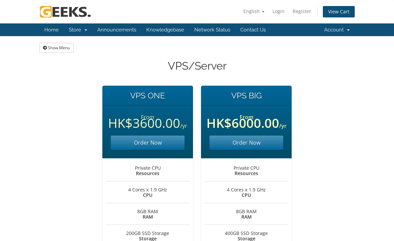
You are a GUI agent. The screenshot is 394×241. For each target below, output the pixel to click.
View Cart (338, 11)
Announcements (116, 30)
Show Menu (56, 48)
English (253, 11)
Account (337, 30)
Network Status (212, 30)
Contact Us (253, 30)
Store (78, 30)
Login (279, 11)
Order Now (148, 142)
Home (51, 30)
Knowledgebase (165, 30)
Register (302, 11)
